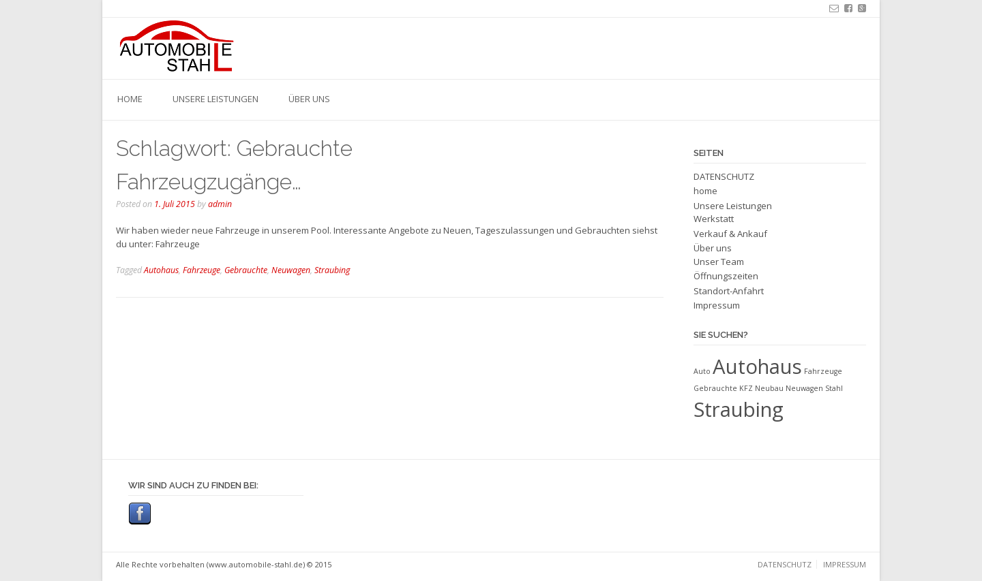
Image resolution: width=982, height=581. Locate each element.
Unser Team (719, 261)
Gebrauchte (245, 270)
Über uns (309, 99)
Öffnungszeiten (726, 276)
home (130, 99)
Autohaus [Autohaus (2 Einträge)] (757, 366)
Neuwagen (290, 270)
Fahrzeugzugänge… (208, 181)
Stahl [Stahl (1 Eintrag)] (834, 388)
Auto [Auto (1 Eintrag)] (702, 371)
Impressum (717, 305)
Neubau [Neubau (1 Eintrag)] (769, 388)
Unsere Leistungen (215, 99)
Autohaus (161, 270)
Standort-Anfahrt (729, 291)
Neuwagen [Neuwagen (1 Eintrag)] (804, 388)
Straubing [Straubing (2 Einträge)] (739, 409)
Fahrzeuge (201, 270)
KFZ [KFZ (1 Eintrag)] (746, 388)
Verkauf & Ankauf (730, 233)
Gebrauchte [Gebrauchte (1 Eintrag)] (715, 388)
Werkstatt (714, 219)
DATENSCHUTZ (724, 176)
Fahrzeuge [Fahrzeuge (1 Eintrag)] (823, 371)
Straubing (332, 270)
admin (220, 204)
